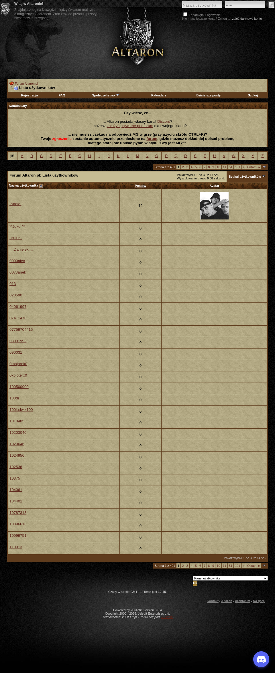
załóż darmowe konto (247, 18)
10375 (14, 478)
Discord (163, 121)
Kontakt (213, 601)
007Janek (17, 272)
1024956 (16, 455)
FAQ (62, 95)
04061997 (17, 306)
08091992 (17, 341)
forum (151, 138)
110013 (15, 547)
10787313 (17, 512)
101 (237, 167)
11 (224, 167)
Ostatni (253, 167)
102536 (15, 467)
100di (14, 398)
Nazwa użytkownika (23, 185)
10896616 (17, 524)
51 (230, 167)
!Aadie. (15, 204)
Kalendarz (158, 95)
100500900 (19, 387)
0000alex (17, 261)
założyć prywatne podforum (130, 126)
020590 (15, 295)
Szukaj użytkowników (245, 176)
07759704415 (21, 329)
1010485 (16, 421)
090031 (15, 352)
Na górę (259, 601)
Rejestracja (29, 95)
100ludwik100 (21, 409)
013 (12, 284)
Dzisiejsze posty (208, 95)
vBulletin (167, 617)
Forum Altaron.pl (26, 83)
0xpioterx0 (18, 375)
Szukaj (253, 95)
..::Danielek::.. (21, 249)
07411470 (17, 318)
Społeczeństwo (105, 95)
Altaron (137, 42)
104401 (15, 501)
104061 (15, 490)
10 (218, 167)
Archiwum (242, 601)
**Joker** (17, 226)
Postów (140, 185)
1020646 (16, 444)
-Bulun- (15, 238)
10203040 (17, 432)
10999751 (17, 535)
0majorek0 (18, 364)
